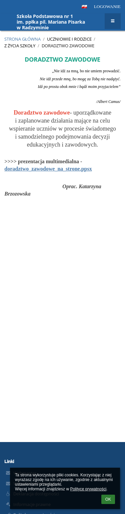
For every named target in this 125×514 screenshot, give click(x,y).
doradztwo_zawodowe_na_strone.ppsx (48, 169)
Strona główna (22, 39)
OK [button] (108, 499)
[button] (84, 7)
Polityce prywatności (88, 489)
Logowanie (107, 6)
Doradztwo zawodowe (68, 46)
